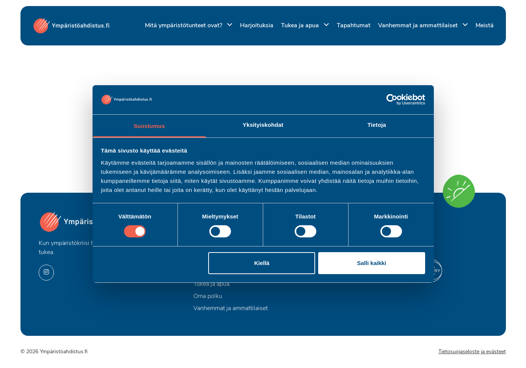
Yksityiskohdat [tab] (263, 125)
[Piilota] (228, 25)
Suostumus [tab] (149, 126)
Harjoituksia (256, 26)
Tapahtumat (354, 26)
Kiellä (261, 263)
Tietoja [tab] (376, 125)
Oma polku (207, 296)
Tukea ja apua (300, 26)
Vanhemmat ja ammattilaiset (418, 26)
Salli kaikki (371, 263)
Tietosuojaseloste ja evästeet (472, 352)
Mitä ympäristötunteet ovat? (184, 26)
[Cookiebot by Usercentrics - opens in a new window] (392, 99)
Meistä (485, 26)
